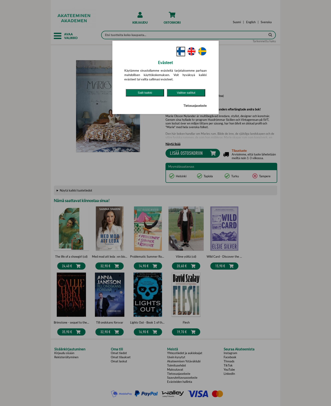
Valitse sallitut (186, 92)
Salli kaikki (145, 92)
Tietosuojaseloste (195, 105)
